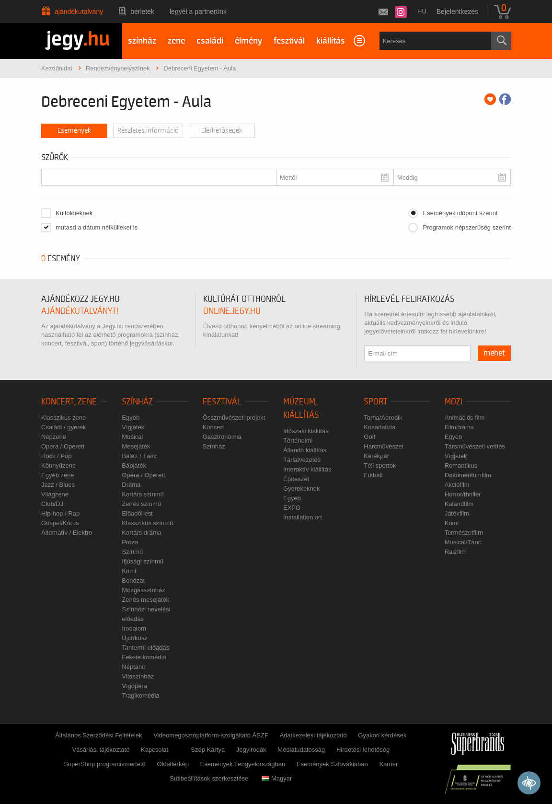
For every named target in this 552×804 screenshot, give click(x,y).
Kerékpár (376, 455)
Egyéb (130, 417)
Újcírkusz (134, 638)
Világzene (55, 494)
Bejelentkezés (457, 11)
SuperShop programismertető (105, 764)
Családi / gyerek (63, 427)
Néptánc (133, 666)
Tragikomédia (140, 695)
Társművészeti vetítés (475, 446)
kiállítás (330, 41)
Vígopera (134, 685)
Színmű (132, 551)
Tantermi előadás (145, 647)
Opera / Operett (62, 446)
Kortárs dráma (141, 532)
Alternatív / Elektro (66, 532)
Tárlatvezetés (302, 459)
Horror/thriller (463, 494)
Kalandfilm (459, 503)
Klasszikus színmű (147, 523)
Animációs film (465, 417)
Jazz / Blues (58, 484)
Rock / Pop (56, 455)
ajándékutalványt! (79, 311)
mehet (494, 353)
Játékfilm (457, 513)
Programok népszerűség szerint (467, 227)
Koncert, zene (69, 402)
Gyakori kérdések (382, 735)
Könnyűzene (58, 465)
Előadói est (137, 513)
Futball (373, 475)
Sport (376, 402)
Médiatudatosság (301, 749)
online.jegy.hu (232, 311)
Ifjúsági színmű (142, 561)
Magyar (277, 778)
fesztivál (289, 41)
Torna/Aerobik (383, 417)
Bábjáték (134, 465)
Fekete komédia (144, 657)
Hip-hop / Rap (60, 513)
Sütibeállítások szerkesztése (209, 778)
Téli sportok (380, 465)
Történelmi (297, 440)
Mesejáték (136, 446)
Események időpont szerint (460, 213)
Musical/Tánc (463, 542)
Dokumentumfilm (468, 475)
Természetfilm (464, 532)
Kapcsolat (154, 749)
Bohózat (133, 580)
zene (176, 41)
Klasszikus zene (63, 417)
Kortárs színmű (142, 494)
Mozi (453, 402)
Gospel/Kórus (60, 523)
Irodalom (134, 628)
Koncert (213, 427)
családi (209, 41)
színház (142, 41)
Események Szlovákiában (332, 764)
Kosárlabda (379, 427)
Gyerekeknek (301, 488)
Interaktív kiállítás (307, 469)
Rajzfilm (456, 551)
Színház (137, 402)
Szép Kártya (208, 749)
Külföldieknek (74, 213)
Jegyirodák (251, 749)
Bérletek (142, 11)
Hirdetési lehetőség (363, 749)
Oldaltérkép (172, 764)
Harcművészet (383, 446)
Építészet (296, 478)
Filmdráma (459, 427)
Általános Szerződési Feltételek (98, 735)
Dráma (131, 484)
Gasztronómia (222, 436)
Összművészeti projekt (234, 417)
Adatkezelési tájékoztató (312, 735)
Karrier (388, 764)
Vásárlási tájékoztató (100, 749)
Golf (369, 436)
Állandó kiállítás (304, 450)
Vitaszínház (138, 676)
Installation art (302, 517)
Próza (130, 542)
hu (421, 11)
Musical (132, 436)
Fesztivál (222, 402)
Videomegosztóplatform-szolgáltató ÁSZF (210, 735)
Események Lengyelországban (243, 764)
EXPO (291, 507)
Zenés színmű (141, 503)
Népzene (53, 436)
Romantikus (461, 465)
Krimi (129, 570)
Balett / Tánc (139, 455)
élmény (248, 41)
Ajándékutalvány (79, 11)
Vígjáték (133, 427)
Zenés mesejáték (145, 599)
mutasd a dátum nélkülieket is (97, 227)
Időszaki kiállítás (306, 431)
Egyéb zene (57, 475)
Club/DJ (52, 503)
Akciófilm (457, 484)
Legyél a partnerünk (198, 11)
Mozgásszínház (143, 590)
